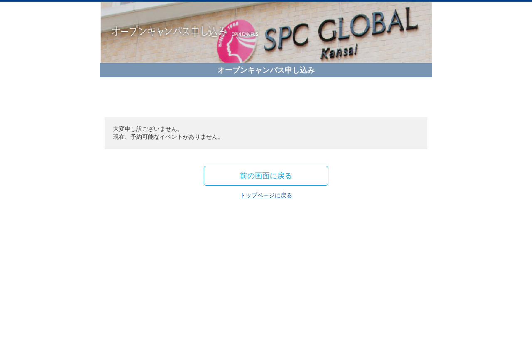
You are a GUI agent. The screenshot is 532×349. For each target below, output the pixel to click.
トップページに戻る (266, 195)
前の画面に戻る (266, 175)
